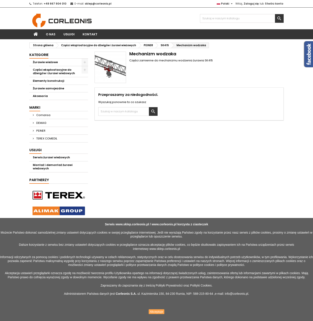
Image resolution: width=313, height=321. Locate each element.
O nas (50, 34)
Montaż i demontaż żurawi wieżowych (53, 166)
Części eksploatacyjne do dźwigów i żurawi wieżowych (54, 71)
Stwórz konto (274, 3)
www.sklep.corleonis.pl (132, 224)
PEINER (40, 131)
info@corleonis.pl (236, 293)
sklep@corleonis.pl (98, 3)
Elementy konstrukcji (48, 81)
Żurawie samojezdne (48, 88)
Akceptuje (156, 311)
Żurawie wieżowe (45, 62)
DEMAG (41, 123)
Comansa (43, 115)
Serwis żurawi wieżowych (51, 157)
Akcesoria (40, 96)
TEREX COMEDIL (46, 138)
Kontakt (90, 34)
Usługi (69, 34)
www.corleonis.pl (164, 224)
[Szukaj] (242, 18)
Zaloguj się (251, 3)
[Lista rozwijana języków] (225, 3)
